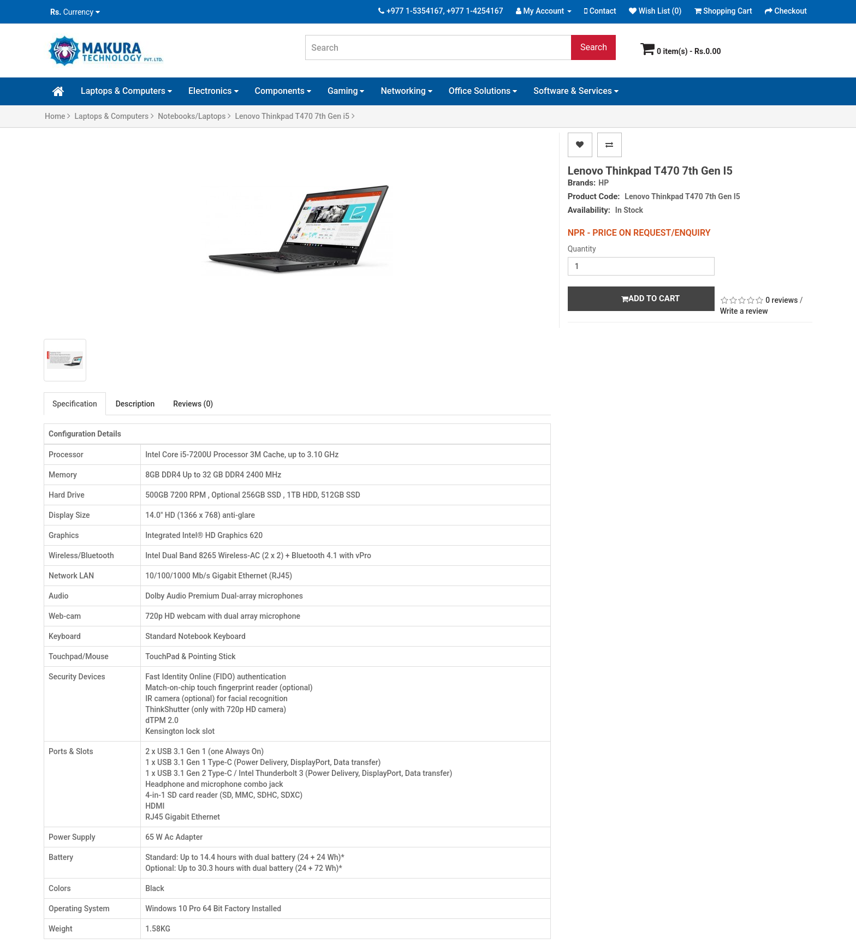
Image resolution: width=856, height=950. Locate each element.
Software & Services (576, 91)
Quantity (582, 248)
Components (283, 91)
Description (135, 403)
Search (593, 47)
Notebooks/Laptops (194, 116)
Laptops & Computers (126, 91)
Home (57, 116)
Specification (74, 403)
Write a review (744, 311)
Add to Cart (650, 298)
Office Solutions (483, 91)
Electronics (213, 91)
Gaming (346, 91)
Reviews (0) (193, 403)
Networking (406, 91)
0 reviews (781, 300)
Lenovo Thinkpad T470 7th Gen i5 (294, 116)
